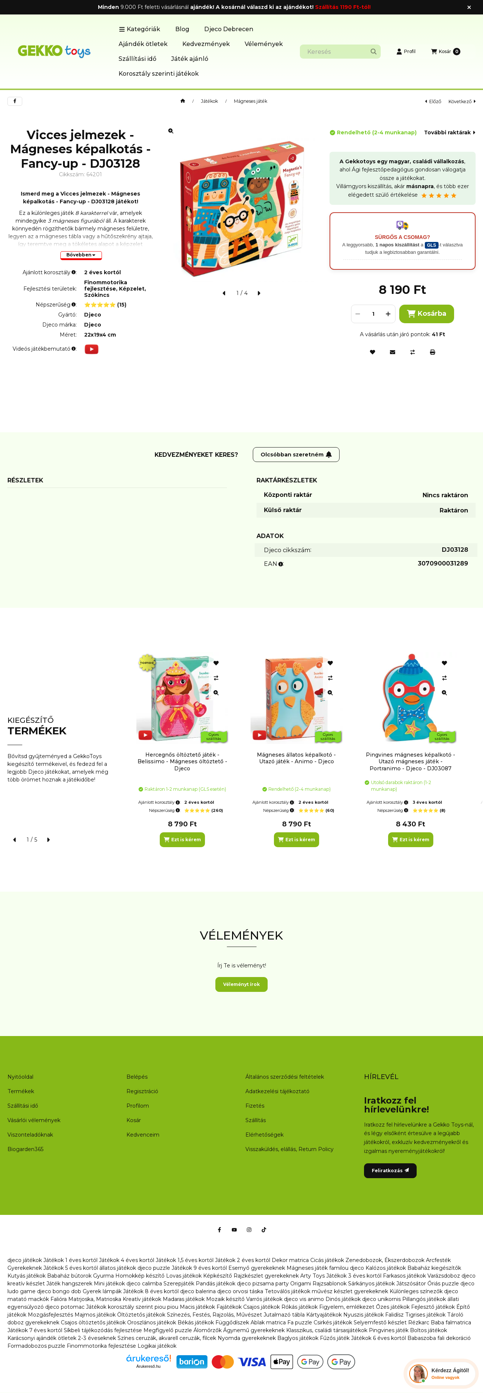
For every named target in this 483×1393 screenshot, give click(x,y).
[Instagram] (249, 1229)
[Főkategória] (183, 101)
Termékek (20, 1091)
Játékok (209, 101)
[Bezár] (469, 7)
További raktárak (449, 132)
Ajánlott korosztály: (159, 802)
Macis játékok (197, 1307)
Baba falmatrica (451, 1322)
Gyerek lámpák (102, 1291)
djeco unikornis (381, 1299)
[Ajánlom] (392, 352)
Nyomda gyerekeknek (247, 1338)
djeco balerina (198, 1291)
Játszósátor (411, 1283)
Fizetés (254, 1105)
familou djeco (346, 1268)
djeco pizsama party (263, 1283)
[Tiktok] (264, 1229)
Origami (300, 1283)
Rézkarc (418, 1322)
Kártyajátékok (324, 1314)
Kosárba (426, 313)
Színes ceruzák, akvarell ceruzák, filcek (167, 1338)
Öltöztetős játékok (141, 1314)
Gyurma (103, 1275)
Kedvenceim (142, 1134)
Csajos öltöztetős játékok (93, 1322)
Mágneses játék (250, 101)
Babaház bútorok (69, 1275)
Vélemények (264, 43)
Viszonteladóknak (30, 1134)
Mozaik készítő (225, 1299)
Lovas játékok (184, 1275)
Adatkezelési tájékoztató (277, 1091)
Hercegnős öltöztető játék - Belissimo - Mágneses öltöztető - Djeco (182, 761)
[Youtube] (234, 1229)
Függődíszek (232, 1322)
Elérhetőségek (264, 1134)
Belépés (137, 1077)
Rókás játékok (299, 1307)
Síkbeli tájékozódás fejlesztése (103, 1330)
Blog (182, 29)
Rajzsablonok (329, 1283)
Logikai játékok (157, 1346)
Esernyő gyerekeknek (256, 1268)
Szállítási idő (137, 58)
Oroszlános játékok (151, 1322)
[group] (302, 750)
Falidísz (394, 1314)
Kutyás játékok (26, 1275)
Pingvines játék (388, 1330)
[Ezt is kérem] (182, 839)
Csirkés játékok (333, 1322)
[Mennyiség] (373, 314)
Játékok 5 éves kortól (70, 1268)
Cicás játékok (327, 1260)
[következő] (258, 293)
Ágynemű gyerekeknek (254, 1330)
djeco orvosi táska (240, 1291)
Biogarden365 (25, 1149)
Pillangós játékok (424, 1299)
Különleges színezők (416, 1291)
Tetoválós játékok (287, 1291)
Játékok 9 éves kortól (199, 1268)
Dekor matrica (290, 1260)
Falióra (58, 1299)
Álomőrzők (207, 1330)
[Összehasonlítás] (412, 352)
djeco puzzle (154, 1268)
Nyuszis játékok (363, 1314)
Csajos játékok (261, 1307)
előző (433, 101)
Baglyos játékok (297, 1338)
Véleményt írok (241, 984)
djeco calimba (144, 1283)
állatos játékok (117, 1268)
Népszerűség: (165, 810)
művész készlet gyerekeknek (350, 1291)
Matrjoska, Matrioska (94, 1299)
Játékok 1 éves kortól (70, 1260)
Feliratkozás (390, 1170)
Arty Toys (312, 1275)
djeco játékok (24, 1260)
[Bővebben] (81, 255)
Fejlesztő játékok (433, 1307)
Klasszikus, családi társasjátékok (326, 1330)
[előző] (224, 293)
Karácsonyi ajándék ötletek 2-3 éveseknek (61, 1338)
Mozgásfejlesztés (50, 1314)
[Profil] (406, 51)
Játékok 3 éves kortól (353, 1275)
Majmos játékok (95, 1314)
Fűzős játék (335, 1338)
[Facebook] (219, 1229)
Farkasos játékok (404, 1275)
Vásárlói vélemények (33, 1120)
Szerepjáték (178, 1283)
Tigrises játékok (425, 1314)
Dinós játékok (343, 1299)
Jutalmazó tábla (284, 1314)
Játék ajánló (189, 58)
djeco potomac (65, 1307)
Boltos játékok (428, 1330)
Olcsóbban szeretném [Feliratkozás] (296, 454)
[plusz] (388, 314)
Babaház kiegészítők (434, 1268)
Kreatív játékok (142, 1299)
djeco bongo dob (59, 1291)
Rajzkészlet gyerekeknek (266, 1275)
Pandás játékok (215, 1283)
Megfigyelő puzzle (167, 1330)
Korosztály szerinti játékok (159, 73)
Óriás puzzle (443, 1283)
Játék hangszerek (69, 1283)
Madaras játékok (184, 1299)
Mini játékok (109, 1283)
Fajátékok (229, 1307)
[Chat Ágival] (441, 1374)
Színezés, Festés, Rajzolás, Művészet (214, 1314)
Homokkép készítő (140, 1275)
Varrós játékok (264, 1299)
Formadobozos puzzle (36, 1346)
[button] (139, 29)
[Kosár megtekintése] (446, 51)
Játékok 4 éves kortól (126, 1260)
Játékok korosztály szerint (119, 1307)
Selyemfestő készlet (380, 1322)
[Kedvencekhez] (372, 352)
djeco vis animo (304, 1299)
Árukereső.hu (148, 1366)
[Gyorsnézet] (216, 692)
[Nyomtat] (432, 352)
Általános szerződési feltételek (284, 1077)
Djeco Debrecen (229, 29)
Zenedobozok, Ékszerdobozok (384, 1260)
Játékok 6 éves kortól (378, 1338)
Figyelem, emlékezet (346, 1307)
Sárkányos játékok (371, 1283)
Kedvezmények (206, 43)
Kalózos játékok (385, 1268)
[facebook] (14, 101)
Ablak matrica (268, 1322)
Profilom (137, 1105)
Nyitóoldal (20, 1077)
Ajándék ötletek (143, 43)
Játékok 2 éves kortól (242, 1260)
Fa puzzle (299, 1322)
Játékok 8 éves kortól (151, 1291)
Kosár (133, 1120)
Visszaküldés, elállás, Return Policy (289, 1149)
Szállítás (255, 1120)
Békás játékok (196, 1322)
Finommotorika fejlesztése (101, 1346)
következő (462, 101)
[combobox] (340, 51)
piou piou (166, 1307)
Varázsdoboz (444, 1275)
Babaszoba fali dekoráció (439, 1338)
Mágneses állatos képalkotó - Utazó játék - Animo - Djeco (296, 758)
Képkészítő (217, 1275)
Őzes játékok (393, 1307)
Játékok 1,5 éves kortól (185, 1260)
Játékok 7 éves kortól (34, 1330)
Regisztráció (142, 1091)
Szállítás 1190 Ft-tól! (343, 7)
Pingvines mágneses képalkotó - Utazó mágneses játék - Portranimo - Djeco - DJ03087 (410, 761)
